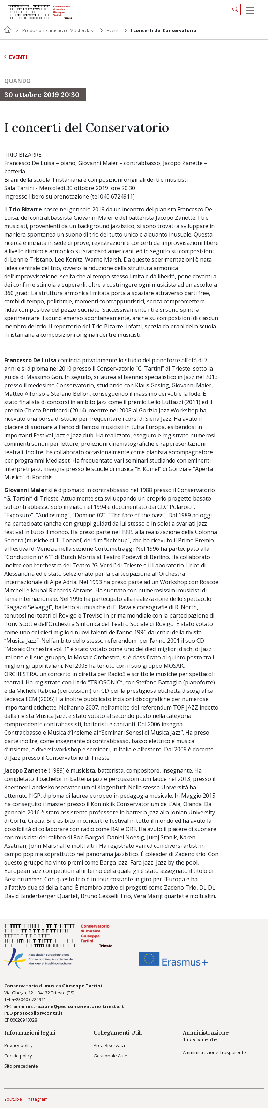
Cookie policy (18, 1056)
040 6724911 (33, 999)
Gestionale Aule (110, 1056)
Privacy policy (18, 1045)
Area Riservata (109, 1045)
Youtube (13, 1099)
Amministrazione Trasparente (214, 1052)
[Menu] (250, 10)
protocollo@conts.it (38, 1013)
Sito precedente (21, 1066)
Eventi (113, 30)
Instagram (37, 1099)
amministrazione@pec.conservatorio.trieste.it (68, 1006)
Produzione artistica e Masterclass (59, 30)
